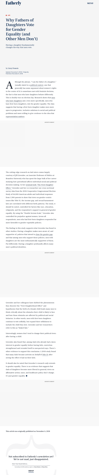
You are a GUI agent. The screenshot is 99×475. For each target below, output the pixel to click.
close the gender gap (44, 234)
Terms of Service (37, 466)
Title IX (45, 354)
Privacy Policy (44, 466)
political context (36, 85)
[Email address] (31, 464)
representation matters (15, 116)
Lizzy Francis (13, 68)
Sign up (31, 471)
